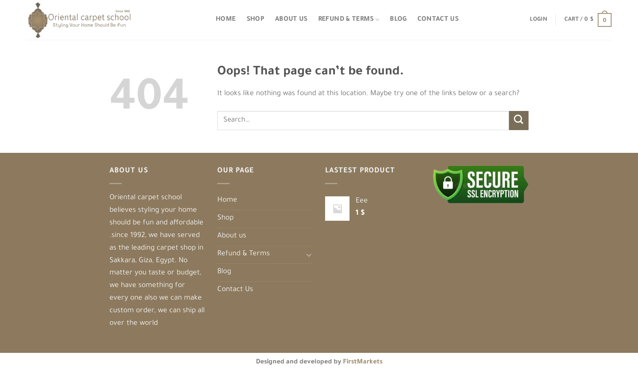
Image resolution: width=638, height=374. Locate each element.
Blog (398, 19)
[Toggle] (309, 255)
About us (291, 19)
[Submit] (519, 120)
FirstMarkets (362, 362)
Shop (255, 19)
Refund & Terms (348, 20)
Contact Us (438, 19)
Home (226, 19)
